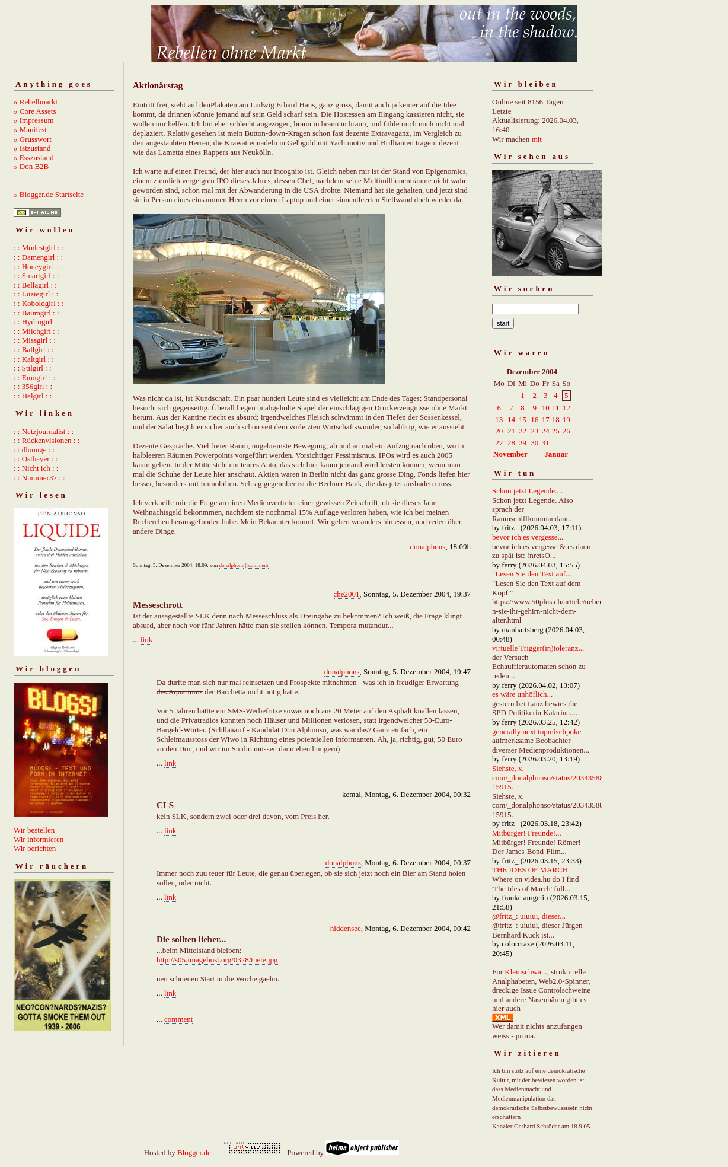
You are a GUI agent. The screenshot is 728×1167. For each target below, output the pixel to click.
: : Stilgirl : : (33, 368)
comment (258, 565)
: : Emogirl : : (34, 377)
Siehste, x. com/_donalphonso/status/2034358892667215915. (559, 777)
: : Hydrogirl (33, 321)
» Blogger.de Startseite (49, 194)
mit (537, 139)
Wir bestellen (34, 829)
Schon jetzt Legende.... (527, 490)
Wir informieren (38, 839)
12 (566, 407)
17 (546, 419)
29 (522, 442)
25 (556, 430)
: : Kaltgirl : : (34, 359)
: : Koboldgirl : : (39, 303)
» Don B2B (31, 166)
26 (566, 430)
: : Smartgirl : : (36, 275)
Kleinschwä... (526, 971)
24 (546, 430)
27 (499, 442)
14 (511, 419)
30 (534, 442)
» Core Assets (35, 111)
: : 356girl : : (33, 386)
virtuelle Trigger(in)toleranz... (538, 647)
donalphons (427, 546)
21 (511, 430)
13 (499, 419)
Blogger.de (194, 1152)
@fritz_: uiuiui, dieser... (529, 915)
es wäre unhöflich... (522, 694)
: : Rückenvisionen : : (46, 440)
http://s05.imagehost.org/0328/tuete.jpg (217, 959)
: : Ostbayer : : (36, 458)
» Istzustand (32, 148)
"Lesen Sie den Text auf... (531, 573)
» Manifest (30, 129)
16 (534, 419)
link (146, 639)
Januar (556, 453)
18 (556, 419)
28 (511, 442)
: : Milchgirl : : (36, 331)
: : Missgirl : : (35, 340)
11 (556, 407)
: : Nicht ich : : (36, 468)
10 (546, 407)
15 (522, 419)
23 (534, 430)
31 (546, 442)
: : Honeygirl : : (37, 266)
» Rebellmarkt (36, 101)
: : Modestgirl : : (39, 247)
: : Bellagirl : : (35, 284)
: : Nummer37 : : (39, 477)
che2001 (347, 593)
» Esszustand (34, 157)
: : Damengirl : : (38, 257)
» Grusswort (33, 139)
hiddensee (345, 928)
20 (499, 430)
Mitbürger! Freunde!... (526, 832)
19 (566, 419)
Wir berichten (35, 848)
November (510, 453)
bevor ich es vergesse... (527, 537)
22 (522, 430)
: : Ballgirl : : (33, 349)
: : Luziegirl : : (36, 293)
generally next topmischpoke (536, 731)
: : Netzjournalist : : (44, 431)
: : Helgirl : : (33, 395)
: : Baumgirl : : (36, 312)
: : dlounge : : (34, 449)
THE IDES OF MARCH (530, 869)
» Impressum (34, 120)
